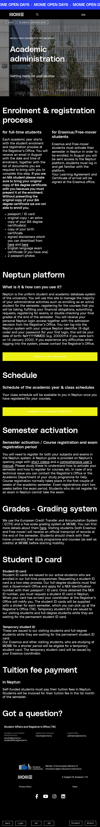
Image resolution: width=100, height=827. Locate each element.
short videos (40, 462)
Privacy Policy (25, 787)
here (11, 244)
